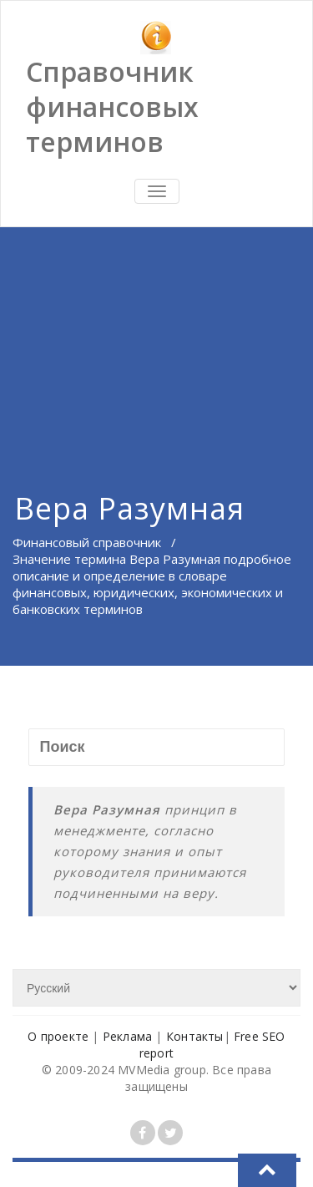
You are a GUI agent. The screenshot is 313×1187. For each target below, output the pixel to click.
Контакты (195, 1036)
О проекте (58, 1036)
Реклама (127, 1036)
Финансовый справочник (87, 542)
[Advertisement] (156, 339)
